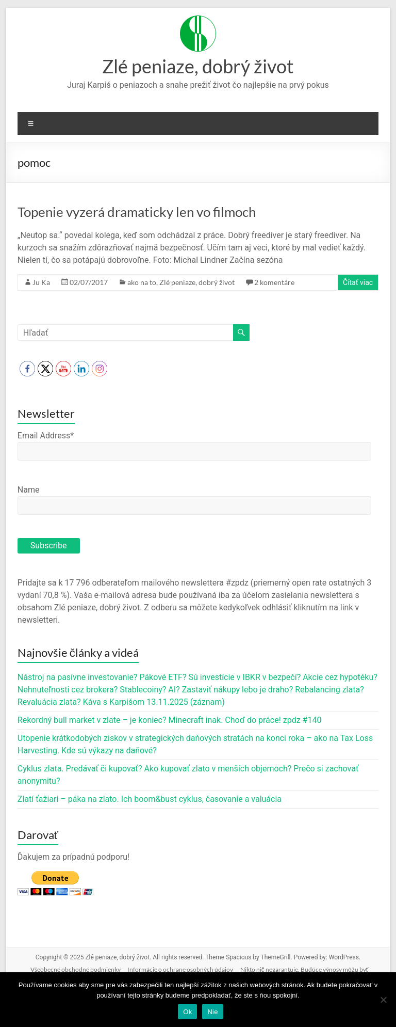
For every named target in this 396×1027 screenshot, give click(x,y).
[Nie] (383, 999)
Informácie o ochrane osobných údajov (180, 969)
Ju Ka (41, 282)
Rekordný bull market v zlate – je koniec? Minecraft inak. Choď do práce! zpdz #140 (170, 720)
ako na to (141, 282)
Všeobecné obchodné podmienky (75, 969)
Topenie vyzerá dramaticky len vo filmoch (137, 211)
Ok (187, 1012)
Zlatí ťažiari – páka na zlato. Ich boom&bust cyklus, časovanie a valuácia (150, 799)
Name (29, 490)
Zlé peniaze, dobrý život (197, 66)
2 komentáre (274, 282)
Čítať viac (358, 282)
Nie (212, 1012)
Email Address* (46, 435)
